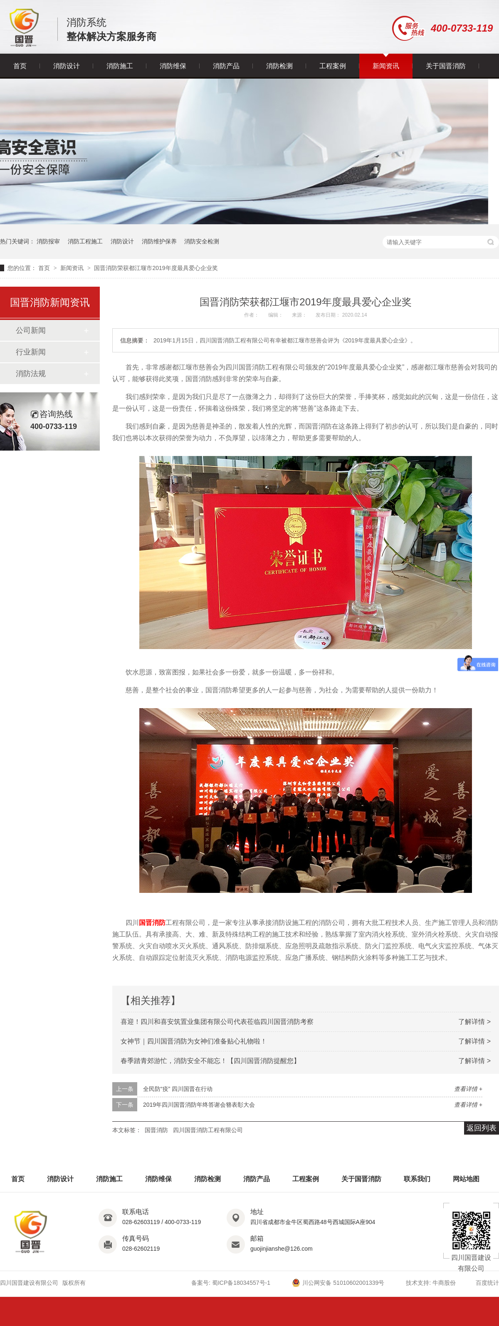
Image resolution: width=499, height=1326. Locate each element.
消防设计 (66, 65)
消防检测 (279, 65)
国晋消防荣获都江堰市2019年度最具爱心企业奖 (155, 268)
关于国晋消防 (446, 65)
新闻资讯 (386, 65)
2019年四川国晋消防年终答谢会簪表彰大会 (199, 1104)
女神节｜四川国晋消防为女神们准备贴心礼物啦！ (194, 1041)
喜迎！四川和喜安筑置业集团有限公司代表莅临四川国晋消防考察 (217, 1021)
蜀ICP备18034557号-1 (241, 1282)
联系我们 (417, 1178)
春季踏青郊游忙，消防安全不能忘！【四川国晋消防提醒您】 (210, 1060)
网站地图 (466, 1178)
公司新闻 (31, 330)
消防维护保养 (159, 241)
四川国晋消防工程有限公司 (208, 1130)
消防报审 (48, 241)
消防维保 (173, 65)
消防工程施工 (85, 241)
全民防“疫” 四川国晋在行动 (177, 1089)
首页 (20, 65)
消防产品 (226, 65)
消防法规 (31, 373)
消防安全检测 (201, 241)
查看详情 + (468, 1089)
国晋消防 (152, 922)
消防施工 (119, 65)
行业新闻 (31, 352)
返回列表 (482, 1128)
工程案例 (332, 65)
